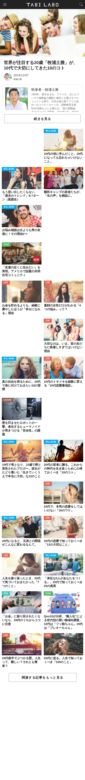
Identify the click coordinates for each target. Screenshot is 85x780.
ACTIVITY (49, 169)
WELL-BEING (51, 131)
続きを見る (42, 119)
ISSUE (6, 244)
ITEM (6, 593)
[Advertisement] (42, 731)
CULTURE (8, 400)
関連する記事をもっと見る (42, 677)
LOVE (6, 282)
